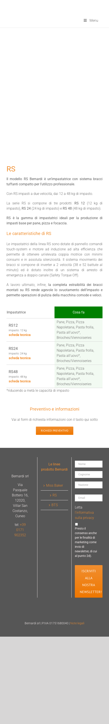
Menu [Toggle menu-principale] (90, 20)
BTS (54, 505)
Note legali (77, 623)
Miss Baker (54, 485)
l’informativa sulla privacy (84, 515)
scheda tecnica (19, 335)
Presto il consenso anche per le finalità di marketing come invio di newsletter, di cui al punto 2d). (86, 542)
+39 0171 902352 (20, 530)
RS (55, 495)
